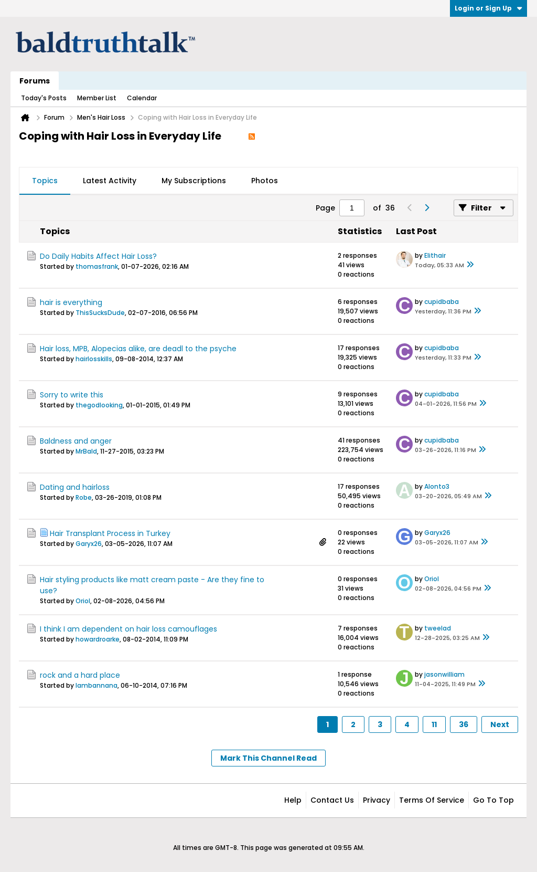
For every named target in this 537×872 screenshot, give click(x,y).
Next (499, 724)
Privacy (376, 800)
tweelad (437, 628)
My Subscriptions (194, 180)
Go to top (493, 800)
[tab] (44, 181)
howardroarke (98, 639)
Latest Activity (109, 180)
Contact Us (332, 800)
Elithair (435, 255)
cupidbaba (441, 301)
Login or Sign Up (488, 8)
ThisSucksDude (100, 312)
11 (434, 724)
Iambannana (96, 685)
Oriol (83, 600)
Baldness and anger (76, 441)
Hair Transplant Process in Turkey (110, 533)
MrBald (86, 451)
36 (463, 724)
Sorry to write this (71, 395)
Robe (84, 497)
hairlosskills (94, 358)
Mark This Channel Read (268, 758)
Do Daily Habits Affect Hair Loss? (98, 256)
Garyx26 (89, 543)
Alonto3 (436, 486)
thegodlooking (99, 405)
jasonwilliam (444, 674)
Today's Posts (44, 97)
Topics (45, 180)
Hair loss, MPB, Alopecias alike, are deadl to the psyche (138, 348)
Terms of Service (431, 800)
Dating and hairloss (75, 487)
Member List (96, 97)
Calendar (142, 97)
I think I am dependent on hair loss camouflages (128, 629)
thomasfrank (97, 266)
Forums (34, 81)
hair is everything (71, 302)
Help (293, 800)
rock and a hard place (80, 675)
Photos (264, 180)
